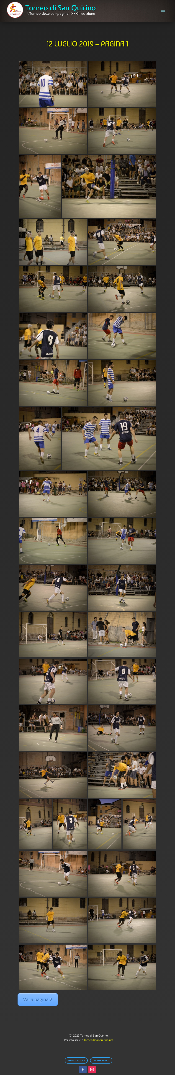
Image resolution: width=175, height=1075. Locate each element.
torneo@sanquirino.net (98, 1040)
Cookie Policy (101, 1060)
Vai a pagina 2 (37, 999)
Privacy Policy (76, 1060)
